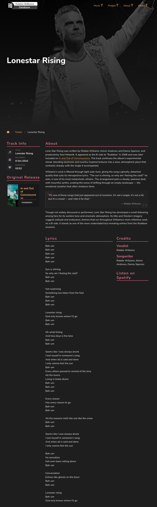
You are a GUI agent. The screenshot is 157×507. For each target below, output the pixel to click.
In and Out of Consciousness (74, 158)
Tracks (18, 132)
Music (97, 5)
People (112, 5)
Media (141, 5)
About (126, 5)
